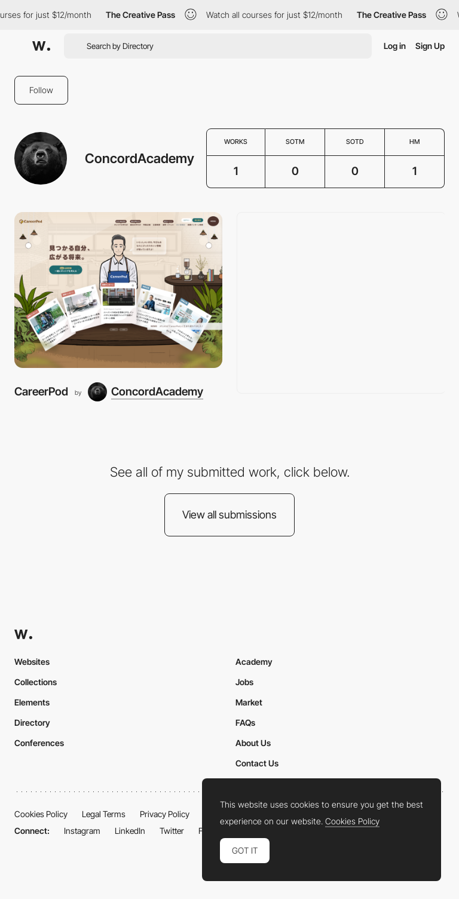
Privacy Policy (164, 814)
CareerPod (41, 391)
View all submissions (229, 514)
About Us (253, 743)
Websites (32, 661)
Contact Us (257, 763)
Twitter (172, 831)
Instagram (82, 831)
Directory (32, 722)
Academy (254, 661)
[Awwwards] (41, 46)
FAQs (245, 722)
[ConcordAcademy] (145, 391)
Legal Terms (104, 814)
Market (248, 702)
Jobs (244, 682)
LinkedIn (130, 831)
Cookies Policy (41, 814)
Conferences (39, 743)
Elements (32, 702)
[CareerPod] (118, 290)
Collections (35, 682)
